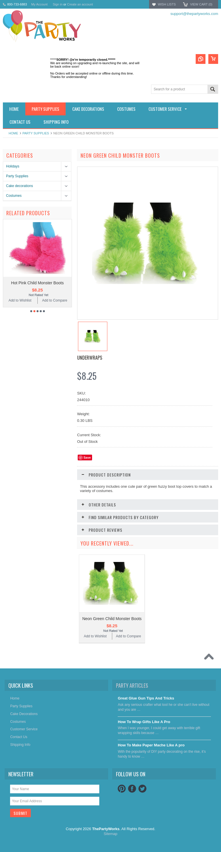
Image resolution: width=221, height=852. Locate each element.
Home (13, 133)
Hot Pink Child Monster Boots (37, 283)
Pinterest (122, 789)
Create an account (80, 4)
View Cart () (201, 4)
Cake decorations (19, 186)
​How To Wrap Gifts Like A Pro (144, 722)
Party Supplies (35, 133)
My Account (39, 4)
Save (87, 457)
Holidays (12, 166)
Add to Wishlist (20, 300)
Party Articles (132, 685)
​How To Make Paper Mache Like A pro (151, 745)
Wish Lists (167, 4)
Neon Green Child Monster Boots (112, 618)
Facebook (132, 789)
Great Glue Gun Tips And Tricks (146, 698)
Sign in (57, 4)
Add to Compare (54, 300)
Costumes (14, 196)
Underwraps (89, 357)
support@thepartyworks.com (194, 14)
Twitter (142, 789)
